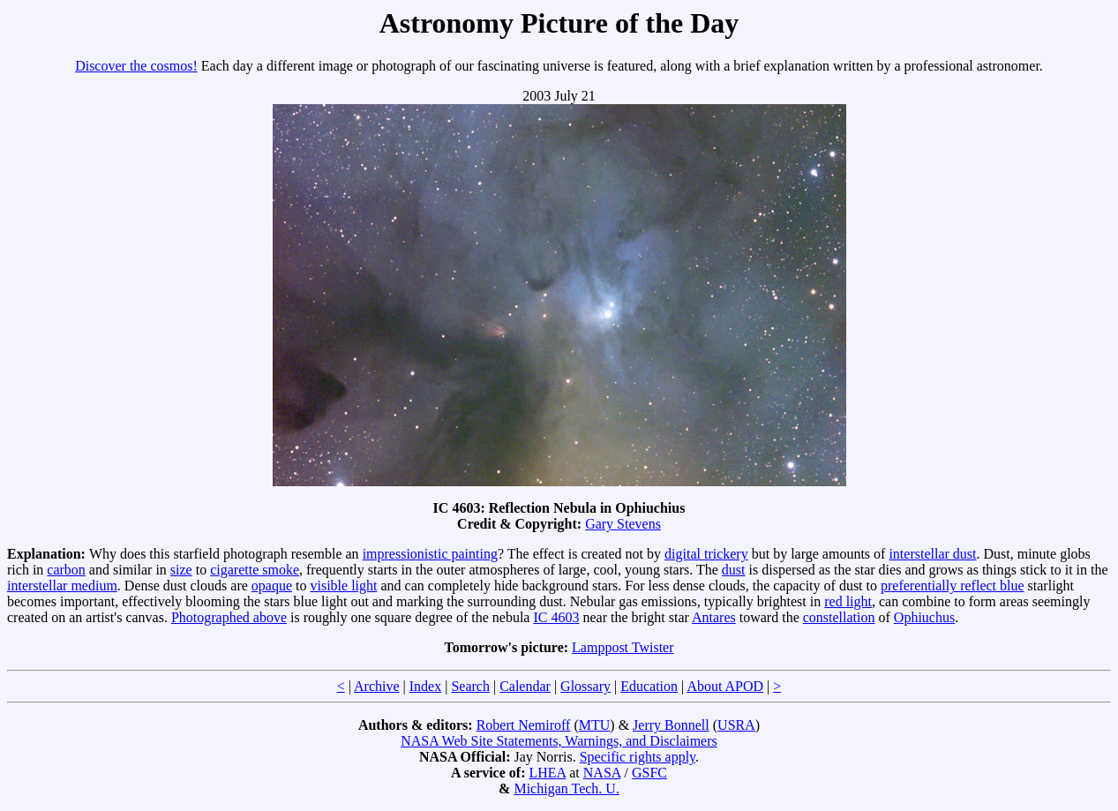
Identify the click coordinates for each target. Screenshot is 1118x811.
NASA (602, 772)
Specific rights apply (637, 756)
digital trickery (706, 553)
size (181, 569)
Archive (377, 686)
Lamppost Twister (622, 647)
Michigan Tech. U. (566, 788)
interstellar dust (932, 553)
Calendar (525, 686)
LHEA (547, 772)
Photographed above (229, 617)
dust (734, 569)
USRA (736, 724)
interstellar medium (62, 585)
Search (470, 686)
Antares (714, 617)
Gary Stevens (623, 523)
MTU (595, 724)
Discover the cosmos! (136, 65)
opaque (271, 585)
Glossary (585, 686)
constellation (839, 617)
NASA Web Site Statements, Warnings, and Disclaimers (559, 740)
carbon (66, 569)
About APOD (725, 686)
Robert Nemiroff (523, 724)
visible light (343, 585)
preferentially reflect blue (952, 585)
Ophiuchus (924, 617)
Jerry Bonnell (671, 724)
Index (425, 686)
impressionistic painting (430, 553)
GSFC (649, 772)
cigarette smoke (254, 569)
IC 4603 (556, 617)
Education (649, 686)
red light (848, 601)
